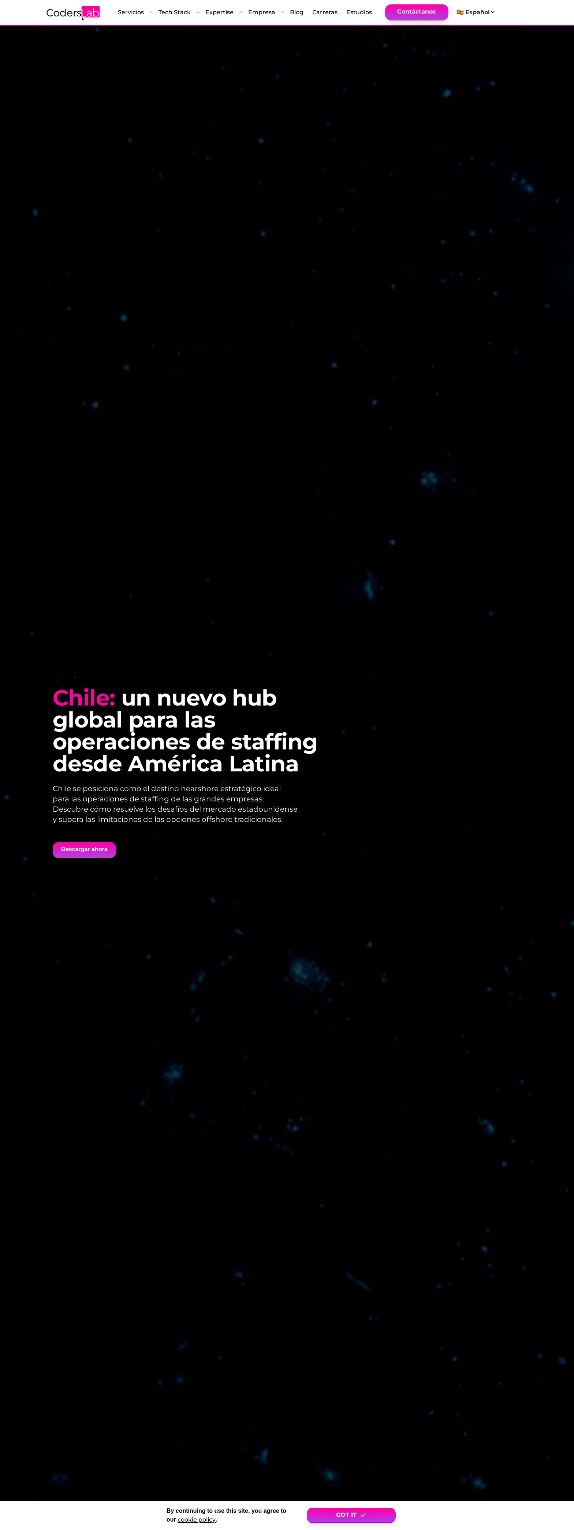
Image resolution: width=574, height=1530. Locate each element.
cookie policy (197, 1519)
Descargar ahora (84, 849)
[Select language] (480, 12)
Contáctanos (416, 11)
